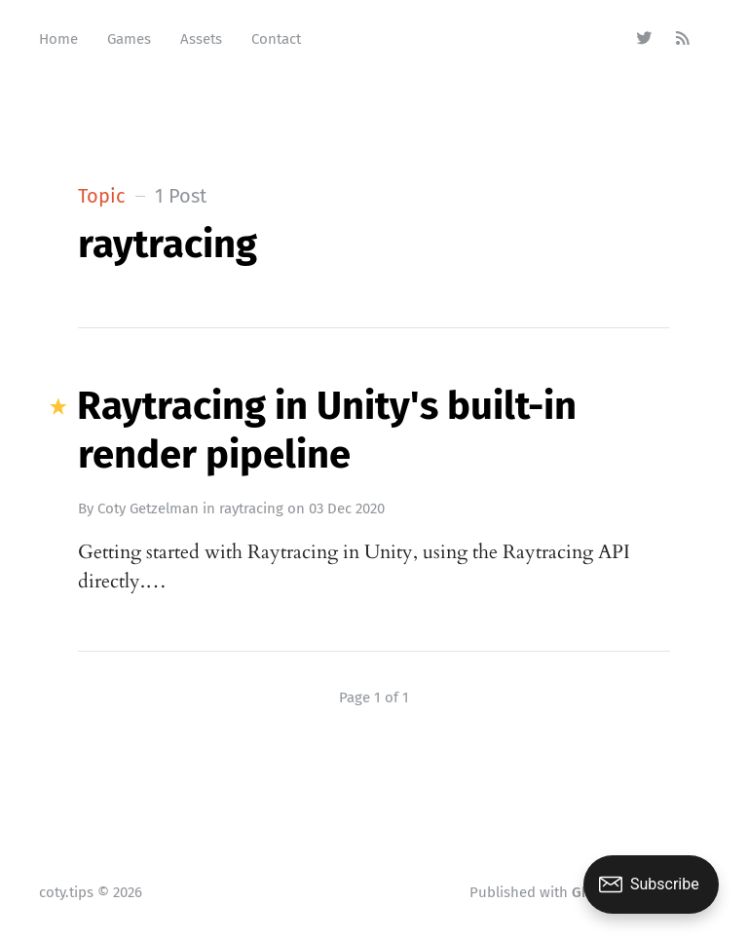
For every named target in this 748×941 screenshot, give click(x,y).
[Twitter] (644, 38)
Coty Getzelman (148, 508)
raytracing (251, 508)
